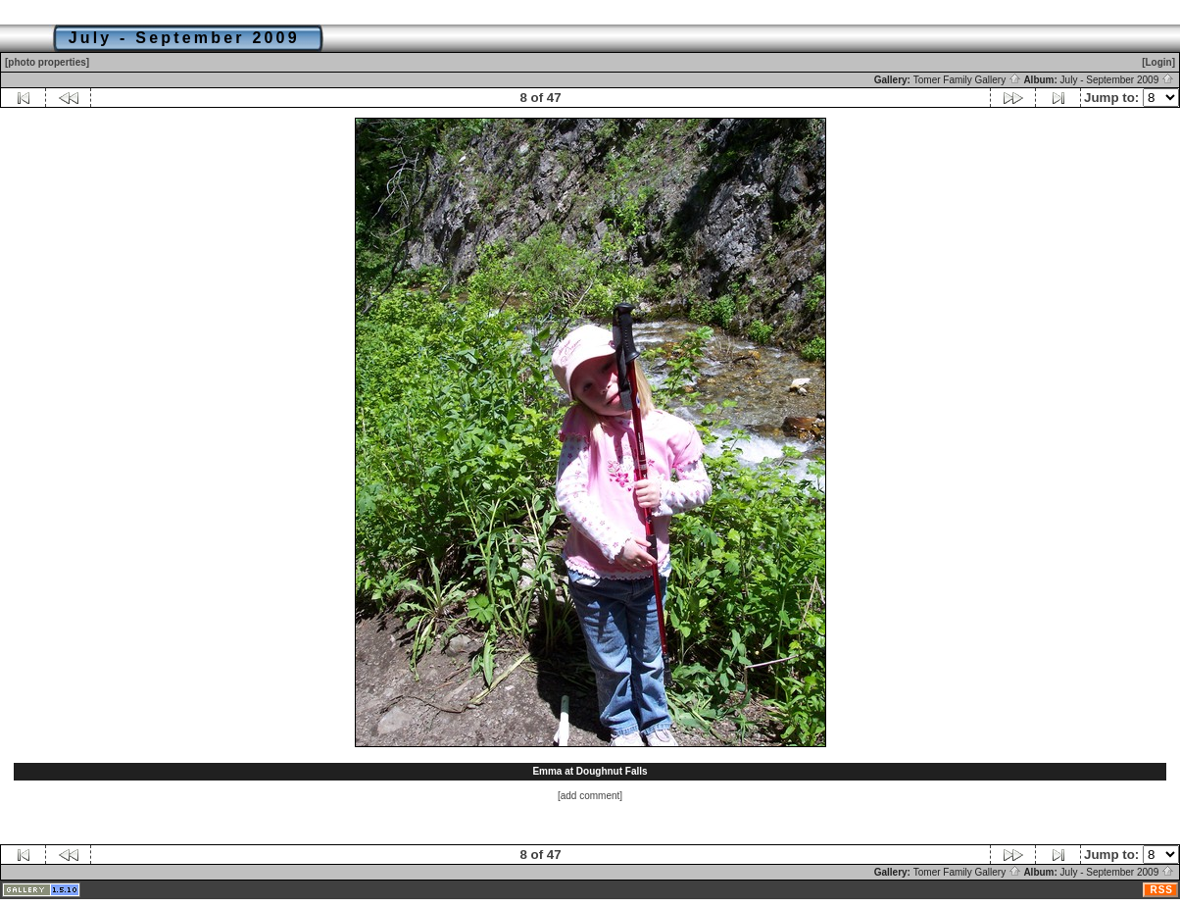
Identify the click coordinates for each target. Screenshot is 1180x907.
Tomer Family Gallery (967, 80)
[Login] (1158, 62)
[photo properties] (47, 62)
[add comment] (590, 795)
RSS (1161, 889)
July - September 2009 (1117, 80)
